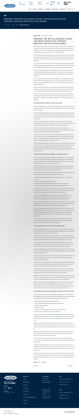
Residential (25, 385)
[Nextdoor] (11, 388)
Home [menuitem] (29, 9)
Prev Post (37, 366)
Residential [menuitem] (40, 9)
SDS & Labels (26, 382)
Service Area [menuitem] (62, 9)
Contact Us (71, 9)
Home (24, 379)
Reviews (25, 403)
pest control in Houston (68, 63)
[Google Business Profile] (8, 388)
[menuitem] (5, 413)
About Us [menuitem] (35, 9)
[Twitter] (6, 388)
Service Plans (26, 391)
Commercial (25, 388)
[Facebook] (4, 388)
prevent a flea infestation (54, 314)
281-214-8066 (67, 3)
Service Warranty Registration (29, 397)
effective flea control (55, 282)
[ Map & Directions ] (47, 382)
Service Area (25, 394)
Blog (48, 3)
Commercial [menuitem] (47, 9)
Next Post (71, 366)
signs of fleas (42, 143)
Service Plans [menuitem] (55, 9)
